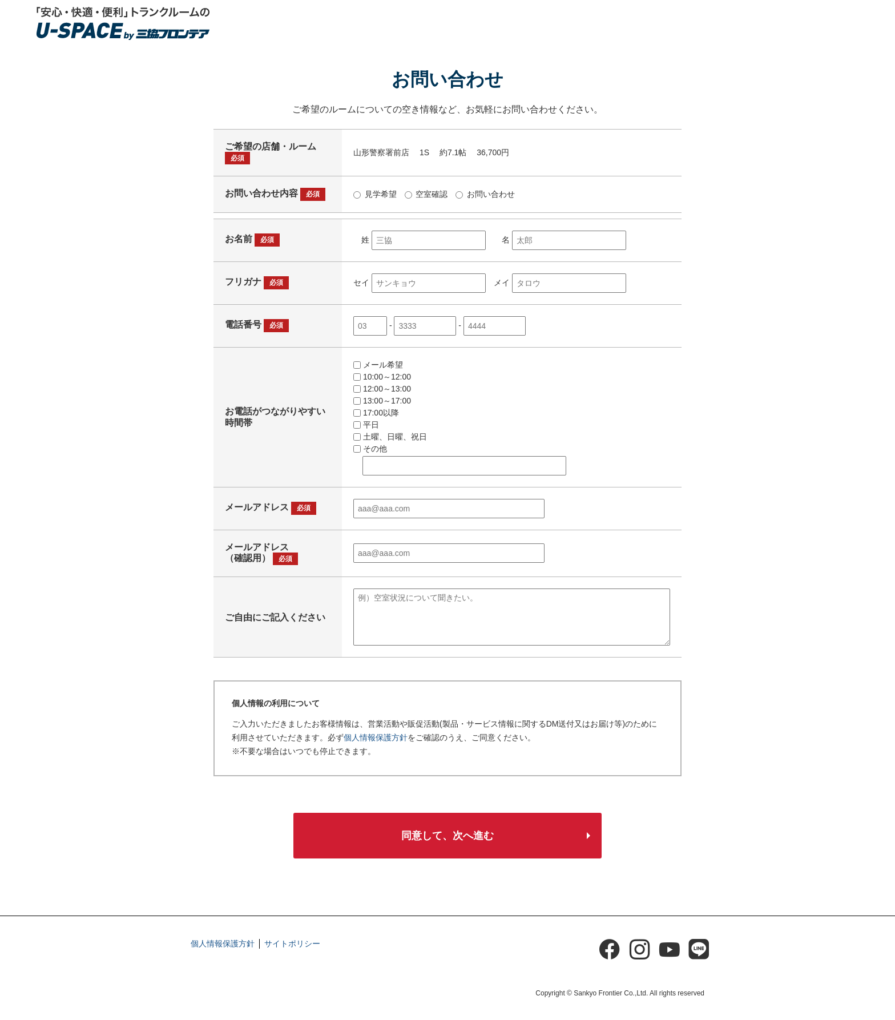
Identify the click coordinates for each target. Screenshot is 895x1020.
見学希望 (375, 185)
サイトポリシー (292, 937)
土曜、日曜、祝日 (390, 428)
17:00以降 (376, 404)
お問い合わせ (485, 185)
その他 (370, 440)
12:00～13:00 (382, 380)
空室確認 (426, 185)
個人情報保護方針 (376, 728)
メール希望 (378, 356)
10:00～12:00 (382, 368)
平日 (366, 416)
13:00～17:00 (382, 392)
